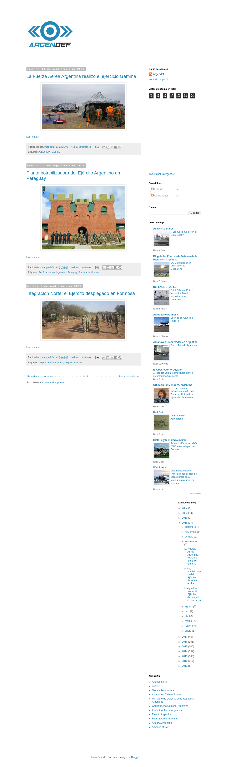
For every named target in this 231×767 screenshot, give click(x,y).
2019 (185, 517)
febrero (189, 625)
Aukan (42, 152)
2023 (185, 513)
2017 (185, 636)
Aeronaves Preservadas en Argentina (175, 342)
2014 (185, 651)
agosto (189, 606)
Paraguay (72, 272)
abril (187, 616)
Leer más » (32, 136)
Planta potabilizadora (89, 272)
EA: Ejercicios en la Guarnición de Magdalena (181, 265)
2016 (185, 641)
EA (40, 272)
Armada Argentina (162, 723)
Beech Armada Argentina (184, 345)
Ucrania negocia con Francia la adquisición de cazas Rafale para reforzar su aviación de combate (184, 476)
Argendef (158, 74)
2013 (185, 656)
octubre (189, 536)
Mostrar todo (195, 494)
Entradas (157, 189)
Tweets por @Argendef (162, 174)
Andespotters (159, 681)
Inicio (86, 376)
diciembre (190, 526)
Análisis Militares (163, 228)
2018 (185, 522)
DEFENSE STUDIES (165, 287)
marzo (189, 621)
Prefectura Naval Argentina (167, 710)
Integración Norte (73, 362)
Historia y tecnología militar (169, 440)
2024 (185, 508)
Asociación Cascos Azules (166, 694)
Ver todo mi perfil (158, 79)
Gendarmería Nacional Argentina (170, 705)
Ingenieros (61, 272)
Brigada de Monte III (49, 362)
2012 (185, 661)
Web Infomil (160, 467)
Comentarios (160, 195)
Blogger (135, 757)
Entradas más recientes (40, 376)
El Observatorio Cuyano (167, 369)
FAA (48, 152)
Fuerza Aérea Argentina (165, 718)
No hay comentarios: (81, 147)
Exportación (49, 272)
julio (187, 611)
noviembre (191, 531)
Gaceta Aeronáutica (163, 690)
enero (188, 630)
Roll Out (158, 412)
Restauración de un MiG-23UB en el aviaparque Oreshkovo (184, 446)
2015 (185, 646)
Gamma (56, 152)
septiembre (191, 541)
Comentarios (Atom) (53, 382)
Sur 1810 (157, 686)
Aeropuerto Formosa (165, 314)
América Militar (160, 727)
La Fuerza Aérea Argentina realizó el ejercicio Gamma (81, 76)
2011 (185, 665)
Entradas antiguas (129, 376)
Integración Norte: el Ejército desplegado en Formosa (80, 293)
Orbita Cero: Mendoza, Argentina (172, 385)
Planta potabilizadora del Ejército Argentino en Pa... (192, 576)
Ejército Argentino (162, 714)
